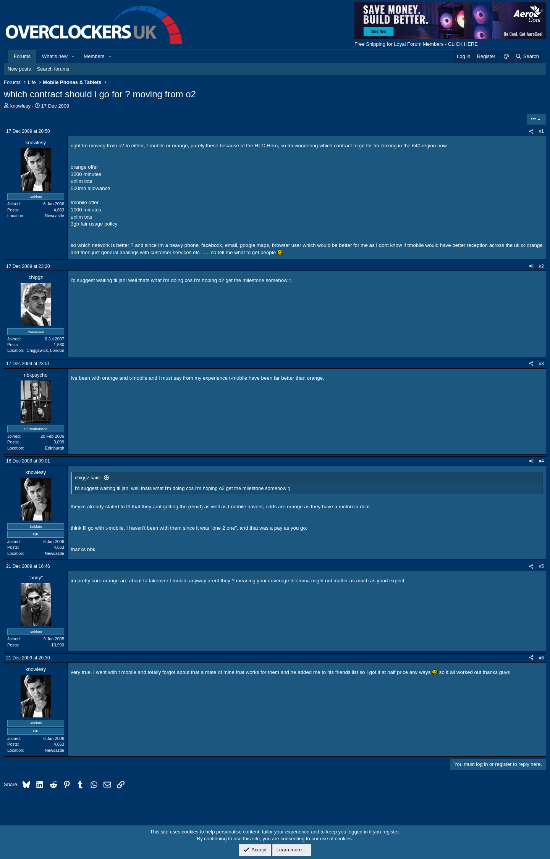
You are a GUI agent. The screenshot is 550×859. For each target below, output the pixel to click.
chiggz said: (88, 477)
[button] (73, 56)
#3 (541, 363)
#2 (541, 266)
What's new (55, 56)
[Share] (531, 131)
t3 (128, 506)
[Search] (527, 56)
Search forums (53, 69)
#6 (541, 658)
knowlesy (20, 106)
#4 (541, 461)
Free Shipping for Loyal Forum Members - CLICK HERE (416, 44)
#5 (541, 566)
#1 (541, 131)
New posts (19, 69)
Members (94, 56)
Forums (22, 56)
